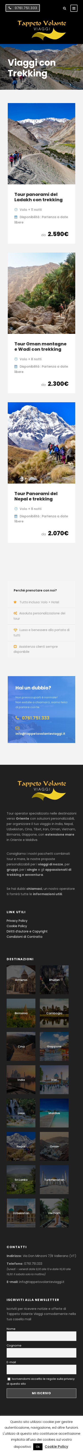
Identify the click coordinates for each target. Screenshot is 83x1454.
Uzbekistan (21, 1213)
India (21, 1080)
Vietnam (54, 1213)
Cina (21, 1046)
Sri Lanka (21, 1180)
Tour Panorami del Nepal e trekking (36, 496)
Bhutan (54, 980)
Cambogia (54, 1013)
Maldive (54, 1113)
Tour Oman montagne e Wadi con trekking (40, 346)
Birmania (21, 1013)
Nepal (21, 1146)
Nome (11, 1329)
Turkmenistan (54, 1180)
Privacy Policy (17, 920)
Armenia (21, 980)
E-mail (11, 1362)
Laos (21, 1113)
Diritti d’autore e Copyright (27, 931)
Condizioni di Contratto (24, 936)
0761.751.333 (26, 8)
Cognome (14, 1345)
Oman (54, 1146)
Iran (54, 1080)
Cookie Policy (17, 926)
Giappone (54, 1046)
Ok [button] (38, 1447)
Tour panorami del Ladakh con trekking (38, 197)
